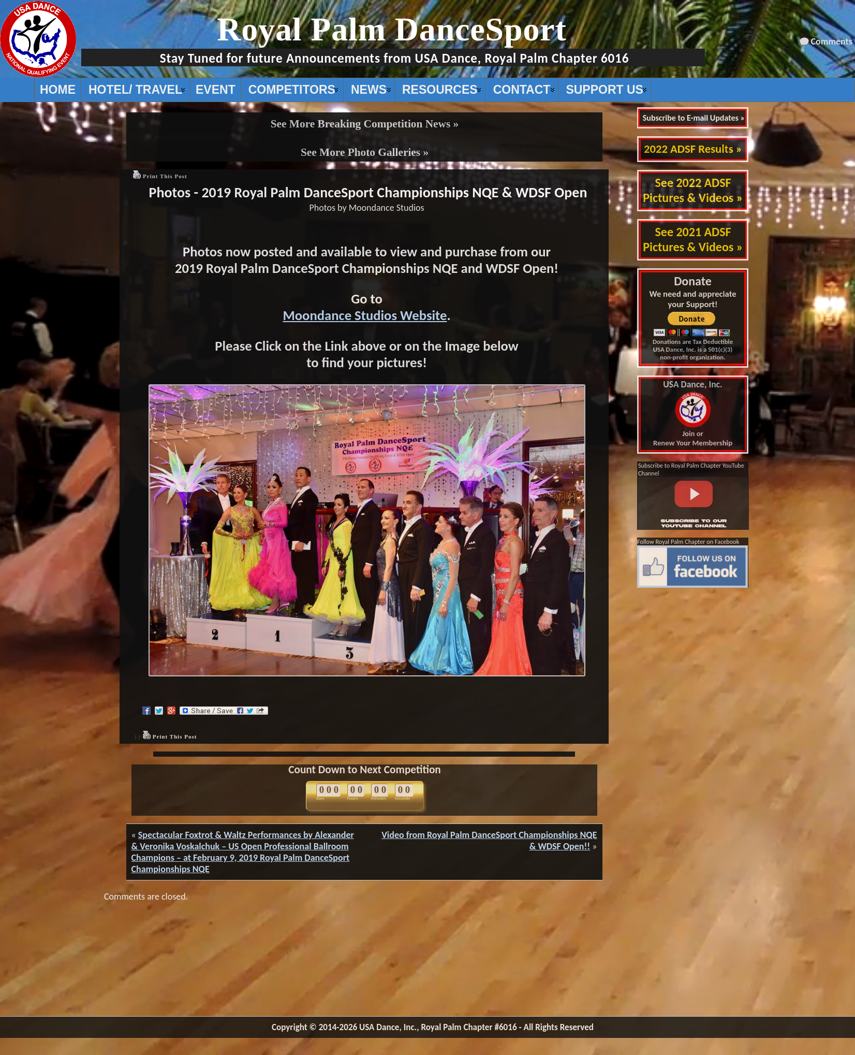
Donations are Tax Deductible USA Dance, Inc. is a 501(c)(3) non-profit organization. (693, 349)
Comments (831, 41)
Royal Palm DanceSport (392, 29)
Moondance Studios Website (365, 315)
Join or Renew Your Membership (692, 413)
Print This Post (165, 176)
